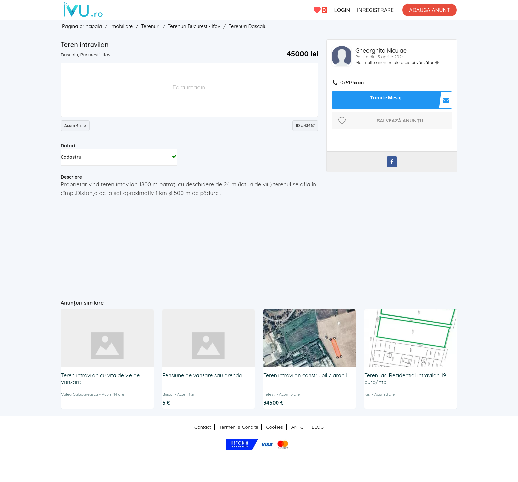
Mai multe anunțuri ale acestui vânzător (395, 62)
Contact (202, 427)
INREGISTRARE (375, 10)
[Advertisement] (189, 245)
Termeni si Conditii (238, 427)
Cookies (274, 427)
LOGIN (342, 10)
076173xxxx (352, 83)
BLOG (318, 427)
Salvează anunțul (401, 120)
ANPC (297, 427)
